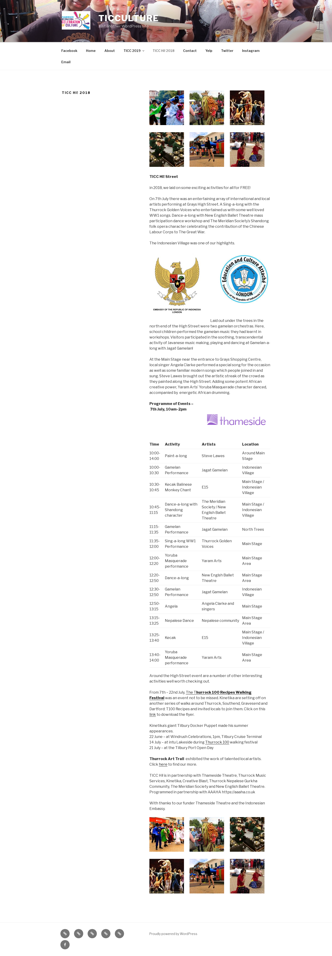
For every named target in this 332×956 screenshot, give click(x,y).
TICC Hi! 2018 (163, 51)
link (152, 714)
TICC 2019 (134, 51)
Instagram (251, 51)
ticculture (128, 18)
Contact (190, 51)
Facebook (69, 51)
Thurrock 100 (217, 742)
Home (91, 51)
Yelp (208, 51)
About (109, 51)
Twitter (227, 51)
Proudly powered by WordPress (173, 934)
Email (66, 62)
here (163, 764)
